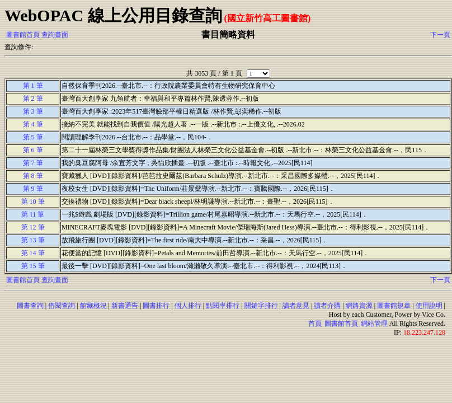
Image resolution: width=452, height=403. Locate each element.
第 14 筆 (33, 253)
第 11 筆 (33, 214)
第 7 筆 (33, 163)
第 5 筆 (33, 137)
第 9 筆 (33, 189)
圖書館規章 (394, 306)
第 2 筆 (33, 98)
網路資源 (359, 306)
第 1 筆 (33, 86)
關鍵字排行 (261, 306)
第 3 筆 (33, 111)
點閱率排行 (222, 306)
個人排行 (188, 306)
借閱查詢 (61, 306)
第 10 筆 (33, 201)
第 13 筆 (33, 240)
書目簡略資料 (228, 34)
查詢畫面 (54, 35)
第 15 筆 (33, 266)
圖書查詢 (30, 306)
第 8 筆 (33, 176)
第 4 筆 (33, 124)
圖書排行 (156, 306)
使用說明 (429, 306)
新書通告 (124, 306)
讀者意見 (295, 306)
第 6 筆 (33, 150)
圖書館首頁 (23, 35)
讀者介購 (327, 306)
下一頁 (440, 35)
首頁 (315, 323)
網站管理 (374, 323)
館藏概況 (93, 306)
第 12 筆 (33, 227)
